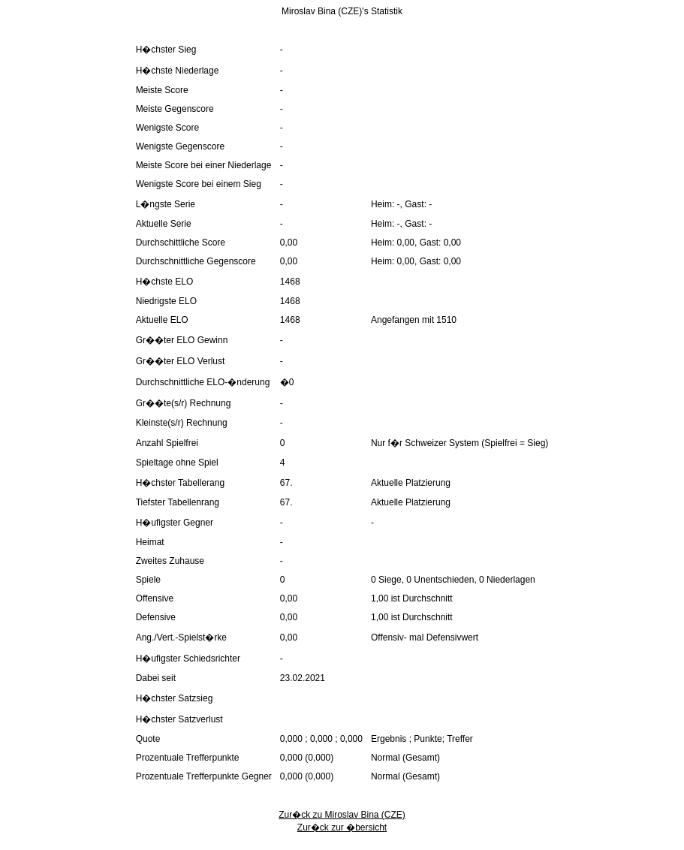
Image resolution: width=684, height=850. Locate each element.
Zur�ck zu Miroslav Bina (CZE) (342, 814)
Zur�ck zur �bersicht (342, 827)
